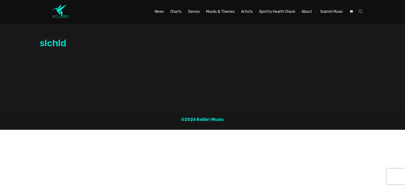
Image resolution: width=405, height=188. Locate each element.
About (307, 11)
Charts (176, 11)
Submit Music (331, 11)
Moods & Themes (220, 11)
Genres (194, 11)
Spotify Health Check (277, 11)
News (159, 11)
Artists (247, 11)
